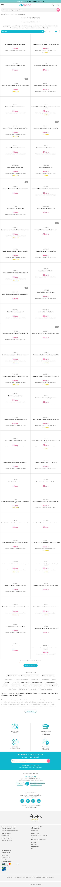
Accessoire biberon (51, 682)
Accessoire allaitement (51, 685)
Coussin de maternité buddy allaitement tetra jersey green (15, 355)
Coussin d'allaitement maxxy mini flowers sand (45, 85)
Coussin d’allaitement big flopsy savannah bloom (46, 585)
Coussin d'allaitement (26, 877)
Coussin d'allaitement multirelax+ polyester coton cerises (15, 522)
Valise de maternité (6, 857)
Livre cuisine (34, 679)
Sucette (6, 685)
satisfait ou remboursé (15, 743)
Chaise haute (9, 877)
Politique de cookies (6, 833)
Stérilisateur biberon (37, 682)
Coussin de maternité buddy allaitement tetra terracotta (15, 229)
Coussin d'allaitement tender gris (46, 311)
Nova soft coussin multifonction (45, 270)
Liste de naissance (6, 852)
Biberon (7, 682)
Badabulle (28, 693)
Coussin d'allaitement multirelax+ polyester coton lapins (45, 501)
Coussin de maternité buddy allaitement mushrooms (46, 376)
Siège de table (8, 679)
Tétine (14, 682)
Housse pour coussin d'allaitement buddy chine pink (15, 333)
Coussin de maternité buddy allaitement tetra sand (15, 272)
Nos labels (33, 842)
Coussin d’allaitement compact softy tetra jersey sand (15, 294)
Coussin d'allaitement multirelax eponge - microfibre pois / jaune (46, 441)
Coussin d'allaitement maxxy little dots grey (15, 440)
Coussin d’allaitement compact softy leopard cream (15, 188)
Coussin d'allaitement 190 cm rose (15, 646)
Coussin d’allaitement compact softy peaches (46, 229)
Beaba (35, 693)
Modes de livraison (6, 835)
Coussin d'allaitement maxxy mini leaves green (15, 419)
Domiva (41, 693)
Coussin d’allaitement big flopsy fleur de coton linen (15, 128)
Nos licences (34, 844)
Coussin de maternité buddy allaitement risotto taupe (15, 606)
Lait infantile (12, 689)
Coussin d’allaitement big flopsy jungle (15, 147)
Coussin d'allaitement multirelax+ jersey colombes (45, 522)
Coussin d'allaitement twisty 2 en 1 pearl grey (46, 462)
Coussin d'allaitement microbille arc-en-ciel (15, 65)
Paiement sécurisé (6, 861)
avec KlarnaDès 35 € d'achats (46, 729)
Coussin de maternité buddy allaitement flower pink (15, 376)
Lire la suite (30, 711)
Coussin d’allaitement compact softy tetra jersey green (45, 333)
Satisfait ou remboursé (7, 840)
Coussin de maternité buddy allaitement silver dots (45, 354)
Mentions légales (35, 833)
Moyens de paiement (6, 837)
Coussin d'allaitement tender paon (45, 292)
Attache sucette (15, 685)
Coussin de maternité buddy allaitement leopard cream (15, 85)
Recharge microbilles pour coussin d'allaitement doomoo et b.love (46, 648)
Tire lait (25, 685)
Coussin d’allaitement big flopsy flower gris (15, 585)
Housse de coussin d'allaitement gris (46, 208)
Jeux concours (5, 855)
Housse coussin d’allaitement (30, 22)
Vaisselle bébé (45, 679)
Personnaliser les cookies (7, 832)
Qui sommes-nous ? (35, 828)
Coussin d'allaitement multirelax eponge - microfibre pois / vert (15, 502)
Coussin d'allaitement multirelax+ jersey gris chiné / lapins (15, 542)
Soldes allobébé (34, 837)
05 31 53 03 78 (46, 749)
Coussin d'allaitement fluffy (45, 167)
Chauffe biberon (24, 682)
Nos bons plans (34, 830)
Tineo (21, 695)
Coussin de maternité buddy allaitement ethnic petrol (46, 419)
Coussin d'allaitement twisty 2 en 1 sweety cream (15, 462)
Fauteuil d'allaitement (36, 685)
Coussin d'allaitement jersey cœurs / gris (46, 251)
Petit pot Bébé (23, 689)
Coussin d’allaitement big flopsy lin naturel (45, 397)
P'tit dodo (14, 695)
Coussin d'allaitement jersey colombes (45, 481)
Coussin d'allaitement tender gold (15, 311)
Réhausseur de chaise (47, 675)
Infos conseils (5, 854)
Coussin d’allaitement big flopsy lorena (45, 147)
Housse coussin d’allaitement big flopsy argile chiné (45, 628)
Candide (21, 693)
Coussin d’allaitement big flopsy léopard (15, 106)
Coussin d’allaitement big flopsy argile (15, 626)
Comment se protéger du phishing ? (39, 835)
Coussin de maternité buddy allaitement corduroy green (46, 542)
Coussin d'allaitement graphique (15, 167)
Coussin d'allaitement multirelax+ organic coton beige (46, 188)
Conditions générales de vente (8, 828)
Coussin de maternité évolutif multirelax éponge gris (46, 44)
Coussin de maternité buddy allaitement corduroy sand (15, 563)
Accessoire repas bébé (46, 689)
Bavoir (54, 679)
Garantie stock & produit (7, 838)
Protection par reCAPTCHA (35, 884)
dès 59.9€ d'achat (15, 729)
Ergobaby (54, 693)
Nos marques (34, 832)
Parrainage (4, 859)
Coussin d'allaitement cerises (15, 395)
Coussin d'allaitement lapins (15, 481)
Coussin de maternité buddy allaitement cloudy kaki (15, 251)
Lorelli (8, 695)
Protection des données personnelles (10, 830)
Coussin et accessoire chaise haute (30, 675)
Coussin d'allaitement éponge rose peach (15, 44)
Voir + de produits (30, 665)
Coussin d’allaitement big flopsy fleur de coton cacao (46, 606)
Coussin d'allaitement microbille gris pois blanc (45, 65)
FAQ (32, 848)
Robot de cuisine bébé (22, 679)
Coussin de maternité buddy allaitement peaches (46, 128)
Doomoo (47, 693)
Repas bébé (33, 689)
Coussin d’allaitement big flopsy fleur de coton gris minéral (45, 564)
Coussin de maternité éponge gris (15, 208)
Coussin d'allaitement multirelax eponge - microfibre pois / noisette (46, 107)
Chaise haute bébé (12, 675)
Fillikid (3, 695)
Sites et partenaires (35, 841)
